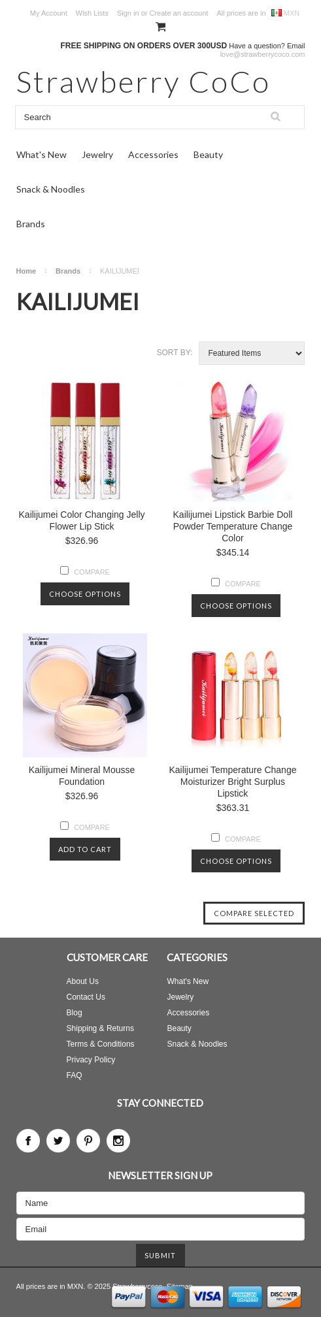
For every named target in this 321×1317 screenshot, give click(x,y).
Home (26, 271)
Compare (92, 572)
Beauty (208, 154)
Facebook (28, 1140)
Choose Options (85, 594)
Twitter (58, 1140)
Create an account (178, 13)
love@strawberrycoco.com (262, 54)
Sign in (128, 13)
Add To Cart (85, 849)
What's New (41, 154)
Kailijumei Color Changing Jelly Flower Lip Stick (82, 520)
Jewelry (97, 154)
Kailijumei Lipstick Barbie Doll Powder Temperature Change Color (233, 526)
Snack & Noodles (50, 189)
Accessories (153, 154)
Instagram (118, 1140)
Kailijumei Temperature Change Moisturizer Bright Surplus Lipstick (232, 782)
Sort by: (175, 352)
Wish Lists (92, 13)
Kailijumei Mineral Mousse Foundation (82, 776)
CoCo (143, 81)
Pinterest (88, 1140)
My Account (48, 13)
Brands (30, 223)
